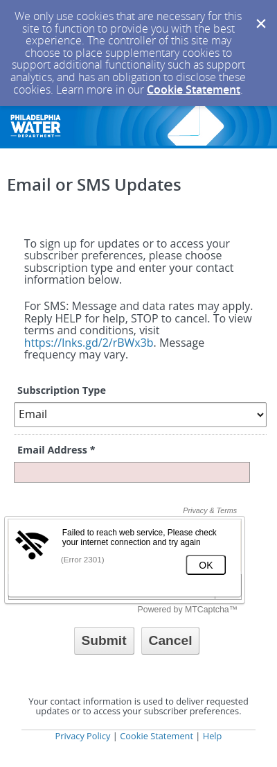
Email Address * (56, 449)
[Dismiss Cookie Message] (259, 13)
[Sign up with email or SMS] (104, 641)
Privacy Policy (83, 736)
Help (212, 736)
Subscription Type (61, 390)
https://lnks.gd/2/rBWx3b (89, 342)
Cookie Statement (193, 89)
